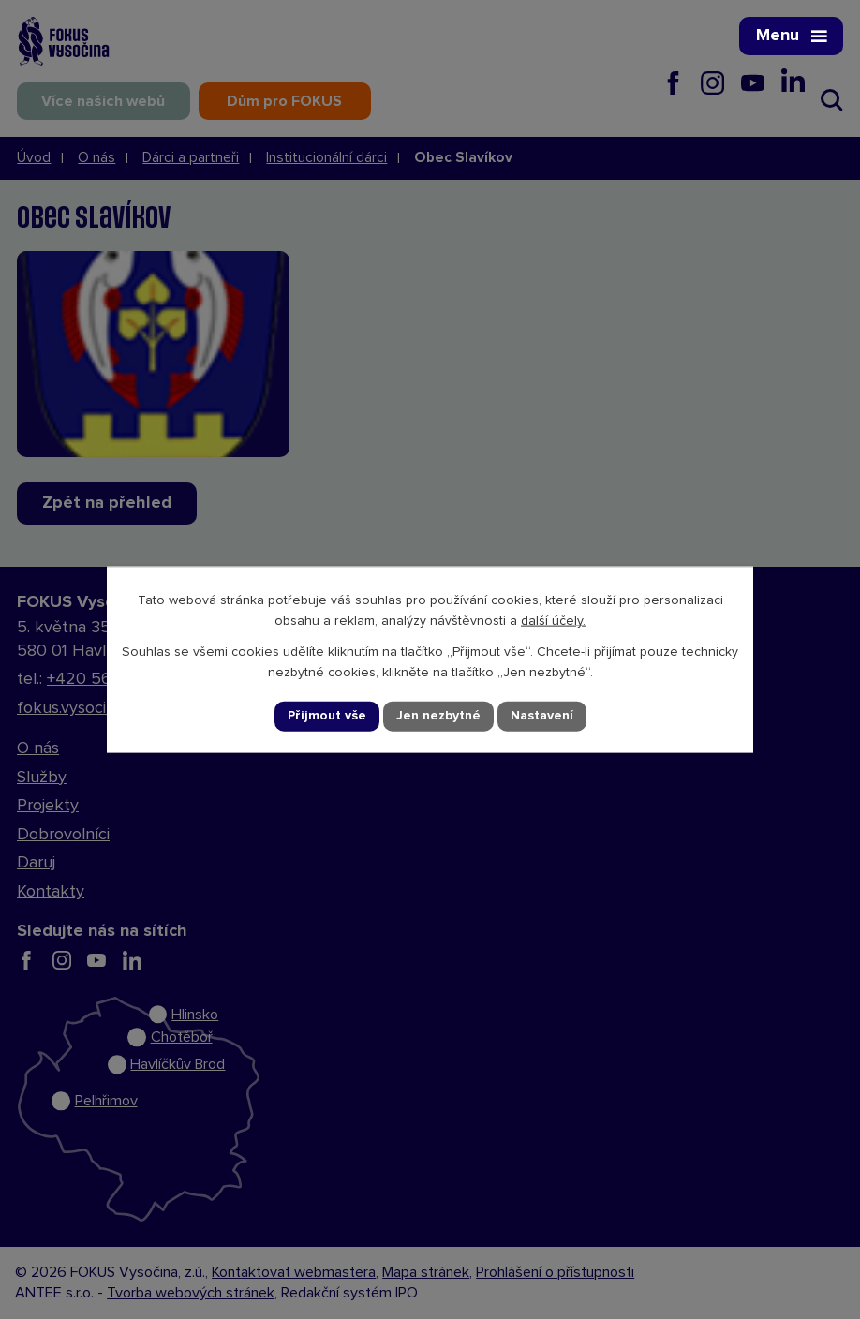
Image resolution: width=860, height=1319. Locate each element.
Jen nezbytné (438, 715)
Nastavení (542, 715)
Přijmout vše (327, 715)
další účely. (553, 621)
